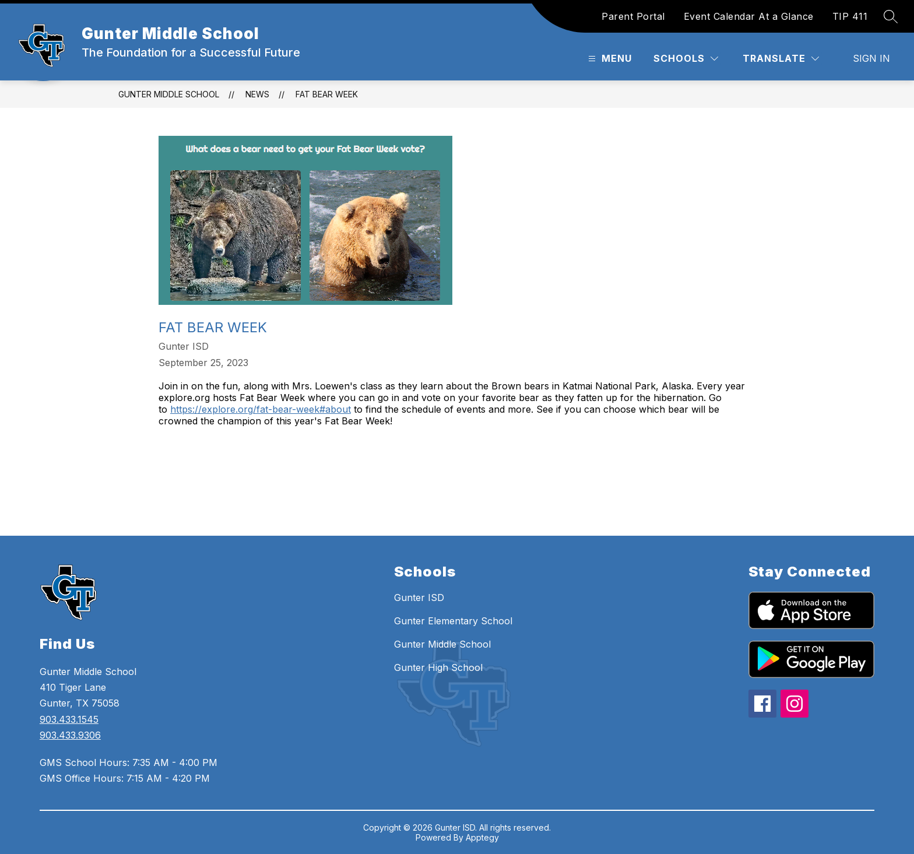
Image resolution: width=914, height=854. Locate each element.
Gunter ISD (419, 597)
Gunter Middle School (168, 94)
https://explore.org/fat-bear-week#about (260, 409)
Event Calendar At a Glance (749, 16)
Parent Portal (633, 16)
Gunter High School (438, 667)
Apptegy (482, 837)
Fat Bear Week (327, 94)
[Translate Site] (781, 58)
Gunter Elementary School (453, 621)
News (257, 94)
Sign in (871, 58)
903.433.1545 (69, 719)
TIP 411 (850, 16)
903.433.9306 (70, 735)
